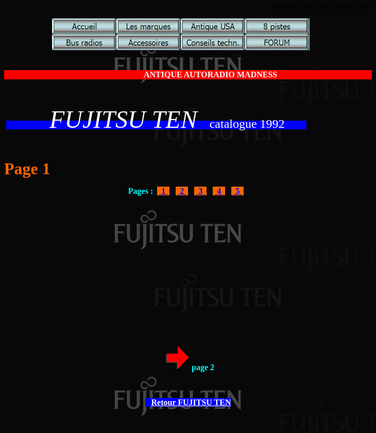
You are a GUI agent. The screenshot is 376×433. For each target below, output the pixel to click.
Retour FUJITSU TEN (191, 402)
